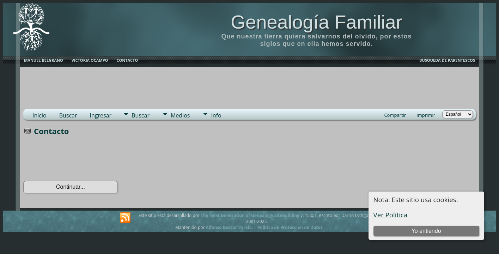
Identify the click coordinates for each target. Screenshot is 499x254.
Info (216, 115)
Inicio (39, 115)
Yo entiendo (426, 231)
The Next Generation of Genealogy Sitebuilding (250, 215)
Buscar (68, 115)
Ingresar (101, 115)
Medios (180, 115)
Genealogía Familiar (316, 21)
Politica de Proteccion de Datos (290, 227)
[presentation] (76, 160)
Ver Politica (390, 214)
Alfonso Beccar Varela (228, 227)
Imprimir (425, 115)
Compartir (395, 115)
